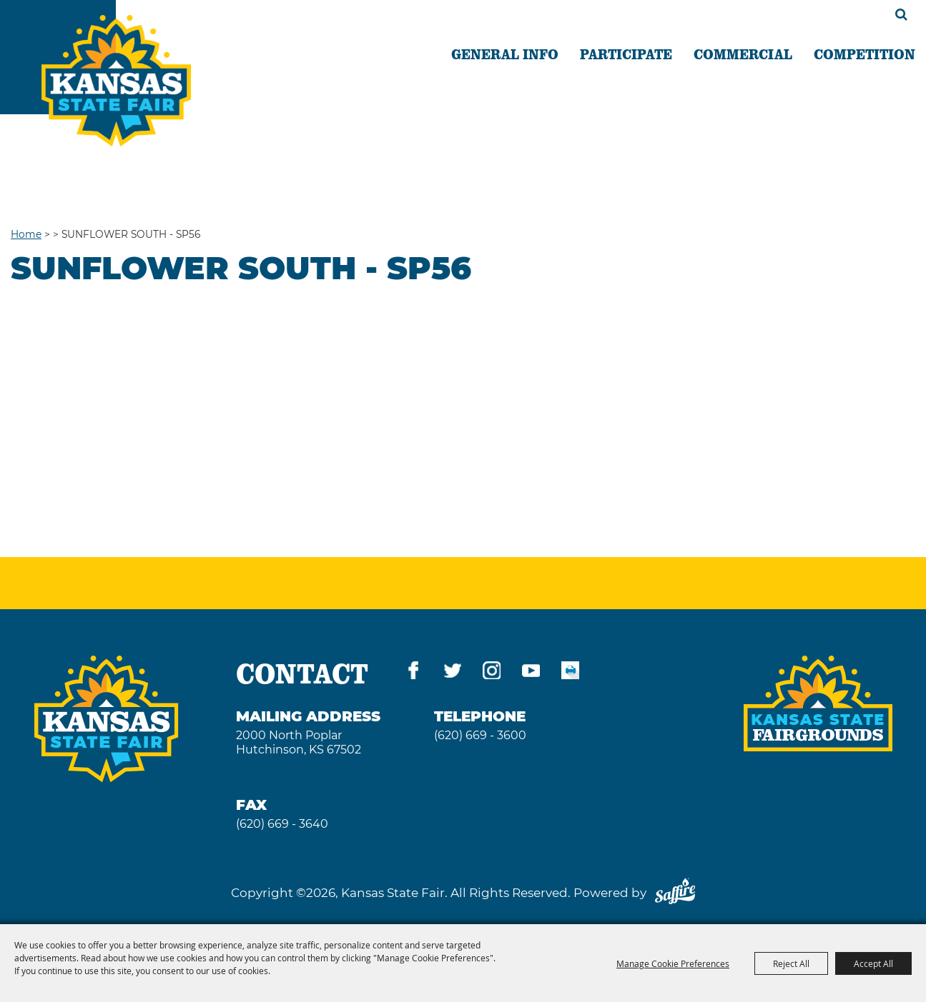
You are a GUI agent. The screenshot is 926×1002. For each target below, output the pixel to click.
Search (901, 14)
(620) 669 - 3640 (282, 824)
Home (26, 234)
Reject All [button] (791, 963)
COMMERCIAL (743, 54)
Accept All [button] (873, 963)
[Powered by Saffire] (675, 893)
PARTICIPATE (626, 54)
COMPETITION (864, 54)
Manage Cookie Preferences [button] (672, 963)
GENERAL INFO (504, 54)
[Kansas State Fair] (116, 80)
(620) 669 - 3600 (480, 735)
